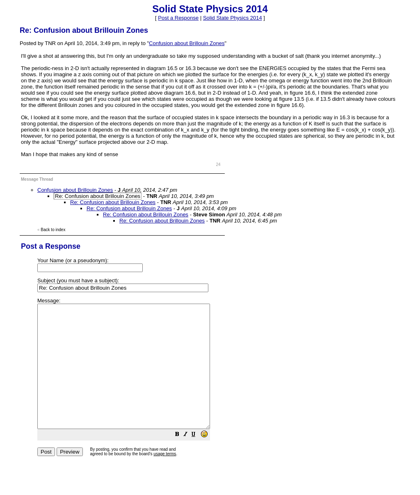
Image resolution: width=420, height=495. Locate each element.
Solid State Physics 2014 (232, 18)
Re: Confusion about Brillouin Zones (112, 202)
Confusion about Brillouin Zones (186, 43)
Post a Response (178, 18)
